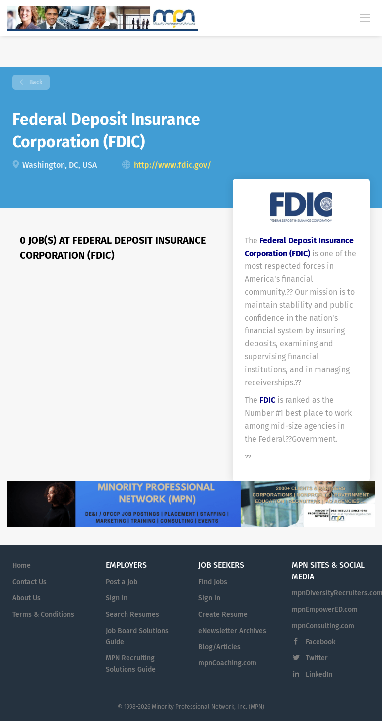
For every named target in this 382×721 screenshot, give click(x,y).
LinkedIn (319, 674)
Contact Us (29, 582)
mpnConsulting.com (323, 626)
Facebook (320, 642)
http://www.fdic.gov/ (172, 165)
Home (21, 565)
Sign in (116, 598)
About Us (26, 598)
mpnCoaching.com (227, 663)
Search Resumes (132, 614)
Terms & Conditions (43, 614)
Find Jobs (212, 582)
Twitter (317, 658)
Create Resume (223, 614)
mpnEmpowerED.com (325, 609)
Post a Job (121, 582)
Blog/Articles (219, 647)
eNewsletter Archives (232, 631)
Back (35, 82)
